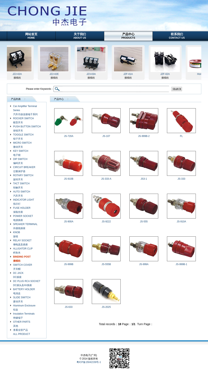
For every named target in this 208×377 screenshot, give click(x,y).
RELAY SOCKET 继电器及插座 (22, 242)
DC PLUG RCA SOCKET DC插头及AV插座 (26, 283)
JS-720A (68, 136)
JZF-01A (129, 74)
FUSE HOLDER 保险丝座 (21, 210)
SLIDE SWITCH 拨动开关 (21, 299)
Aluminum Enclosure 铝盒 (24, 307)
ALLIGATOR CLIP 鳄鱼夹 (23, 250)
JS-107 (106, 136)
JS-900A (68, 221)
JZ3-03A (92, 74)
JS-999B (68, 264)
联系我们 (177, 35)
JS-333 (181, 178)
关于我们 (79, 35)
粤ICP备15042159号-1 (89, 362)
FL (181, 136)
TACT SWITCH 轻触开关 (21, 185)
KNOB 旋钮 (16, 234)
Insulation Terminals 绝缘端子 (24, 315)
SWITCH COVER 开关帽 (22, 266)
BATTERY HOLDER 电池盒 (24, 291)
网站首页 (31, 35)
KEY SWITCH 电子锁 (20, 153)
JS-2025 (106, 307)
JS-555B (106, 264)
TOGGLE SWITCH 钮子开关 (23, 136)
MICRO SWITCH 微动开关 (22, 144)
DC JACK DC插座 (18, 275)
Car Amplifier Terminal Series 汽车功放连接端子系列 (25, 110)
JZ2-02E (55, 74)
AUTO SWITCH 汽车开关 (21, 193)
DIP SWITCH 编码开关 (20, 161)
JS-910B (68, 178)
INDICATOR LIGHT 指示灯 (23, 201)
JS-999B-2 (144, 136)
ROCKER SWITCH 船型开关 (23, 120)
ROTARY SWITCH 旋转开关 (23, 177)
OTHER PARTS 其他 (21, 323)
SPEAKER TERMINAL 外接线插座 (25, 226)
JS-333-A (106, 178)
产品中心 (128, 35)
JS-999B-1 (181, 264)
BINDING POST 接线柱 (22, 258)
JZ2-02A (18, 74)
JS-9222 (106, 221)
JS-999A (143, 264)
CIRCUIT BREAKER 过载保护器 (24, 169)
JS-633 (69, 307)
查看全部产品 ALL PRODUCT (21, 332)
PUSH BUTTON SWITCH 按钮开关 (27, 128)
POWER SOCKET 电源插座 (23, 218)
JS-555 (144, 221)
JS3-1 (144, 178)
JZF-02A (166, 74)
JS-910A (181, 221)
